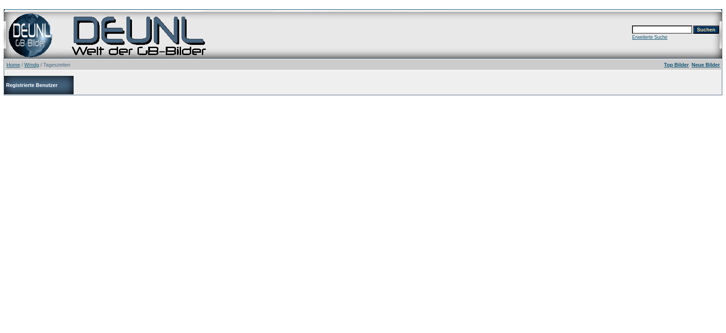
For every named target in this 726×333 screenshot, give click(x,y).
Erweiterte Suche (649, 37)
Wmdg (32, 65)
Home (13, 65)
